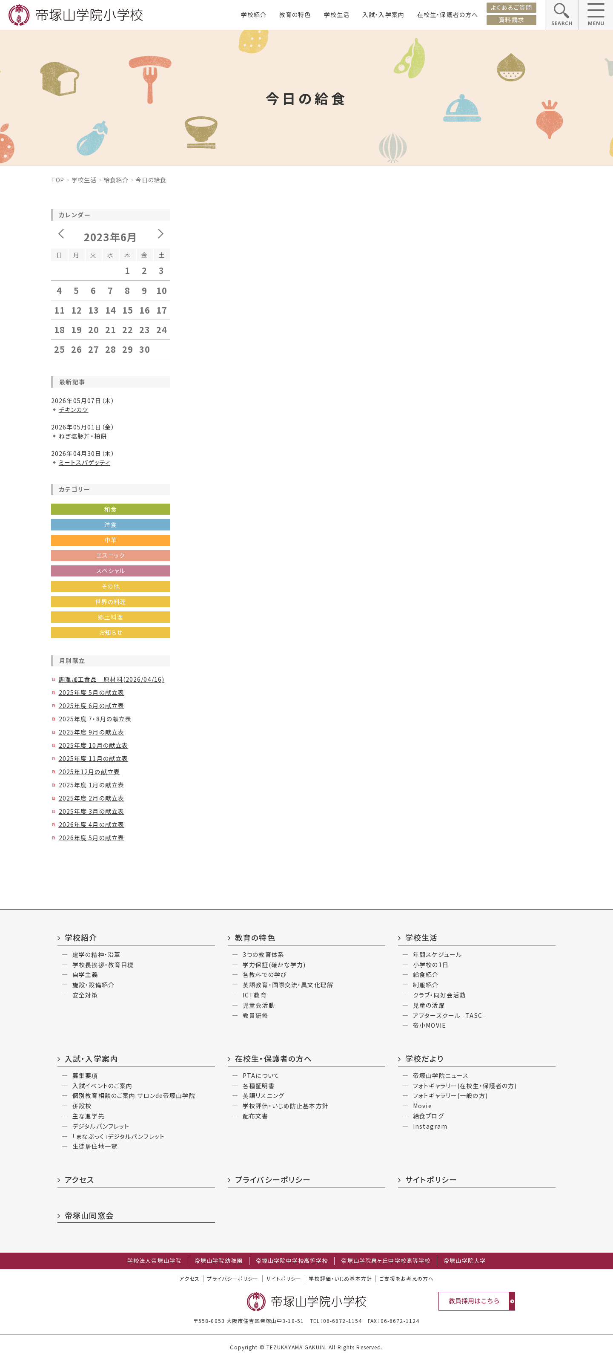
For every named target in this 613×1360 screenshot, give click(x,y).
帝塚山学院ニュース (441, 1075)
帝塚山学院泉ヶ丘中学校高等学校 (385, 1261)
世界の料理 (111, 601)
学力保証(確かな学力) (274, 964)
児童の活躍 (429, 1005)
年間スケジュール (437, 954)
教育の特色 (295, 14)
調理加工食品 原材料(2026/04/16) (112, 679)
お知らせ (111, 632)
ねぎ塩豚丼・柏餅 (83, 436)
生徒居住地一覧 (94, 1146)
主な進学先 (88, 1116)
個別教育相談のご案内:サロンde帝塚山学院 (133, 1095)
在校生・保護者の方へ (447, 14)
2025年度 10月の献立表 (94, 745)
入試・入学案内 (383, 14)
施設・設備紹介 (93, 984)
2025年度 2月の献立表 (92, 798)
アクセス (79, 1179)
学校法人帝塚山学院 (154, 1261)
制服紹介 (425, 984)
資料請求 (511, 19)
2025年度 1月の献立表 (92, 785)
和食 (110, 509)
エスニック (111, 555)
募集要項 (85, 1075)
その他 (110, 586)
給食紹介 (116, 180)
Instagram (430, 1126)
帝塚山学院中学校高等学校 (292, 1261)
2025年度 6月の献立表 (92, 705)
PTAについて (261, 1075)
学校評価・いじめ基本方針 (340, 1278)
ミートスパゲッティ (84, 462)
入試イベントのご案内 (102, 1085)
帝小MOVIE (429, 1025)
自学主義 (85, 974)
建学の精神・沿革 (96, 954)
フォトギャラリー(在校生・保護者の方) (465, 1085)
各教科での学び (265, 974)
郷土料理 (110, 617)
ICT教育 (255, 995)
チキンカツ (74, 409)
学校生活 (336, 14)
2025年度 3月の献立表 (92, 811)
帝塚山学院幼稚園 (219, 1261)
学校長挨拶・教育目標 (103, 964)
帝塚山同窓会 (89, 1215)
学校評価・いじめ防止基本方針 (286, 1105)
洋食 (110, 524)
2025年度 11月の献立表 (94, 758)
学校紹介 (253, 14)
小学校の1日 (431, 964)
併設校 (82, 1105)
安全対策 (85, 995)
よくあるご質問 (511, 7)
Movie (422, 1105)
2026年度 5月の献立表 (92, 837)
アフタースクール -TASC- (449, 1015)
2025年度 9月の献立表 (92, 732)
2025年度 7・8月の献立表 (95, 719)
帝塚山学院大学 (465, 1261)
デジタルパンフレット (100, 1126)
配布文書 (255, 1116)
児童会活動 (259, 1005)
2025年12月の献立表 (89, 771)
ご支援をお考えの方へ (406, 1278)
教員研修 (255, 1015)
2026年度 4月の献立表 (92, 824)
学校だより (424, 1058)
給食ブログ (428, 1116)
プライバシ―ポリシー (232, 1278)
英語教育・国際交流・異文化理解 (288, 984)
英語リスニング (263, 1095)
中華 (110, 540)
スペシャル (111, 570)
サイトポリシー (431, 1179)
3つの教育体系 (263, 954)
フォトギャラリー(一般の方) (450, 1095)
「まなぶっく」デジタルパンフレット (118, 1136)
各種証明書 (259, 1085)
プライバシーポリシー (273, 1179)
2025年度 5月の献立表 (92, 692)
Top (57, 180)
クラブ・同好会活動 (439, 995)
